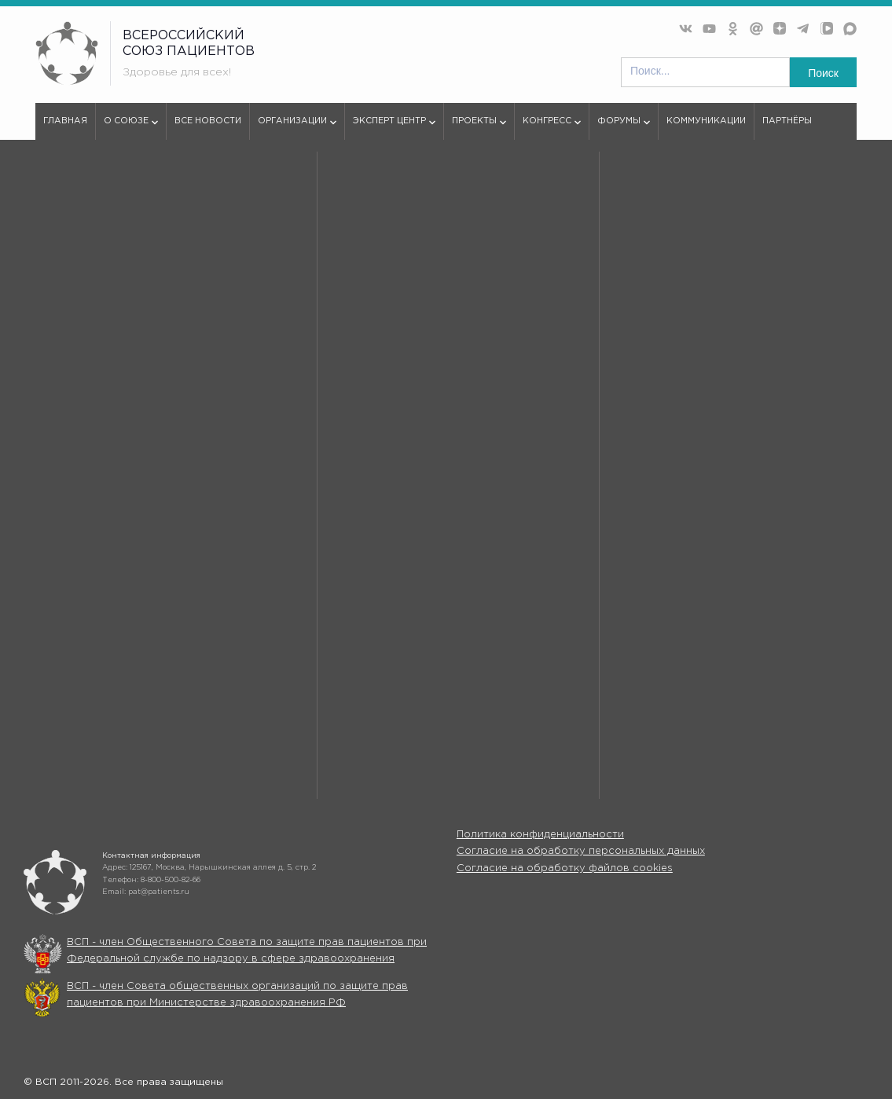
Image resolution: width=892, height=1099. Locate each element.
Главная (65, 121)
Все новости (207, 121)
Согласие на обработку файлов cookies (565, 868)
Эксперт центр (394, 128)
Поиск (823, 73)
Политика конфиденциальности (540, 834)
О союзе (131, 128)
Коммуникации (706, 121)
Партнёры (787, 121)
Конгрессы (586, 705)
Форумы (623, 128)
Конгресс (552, 128)
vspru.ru (53, 182)
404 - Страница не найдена (149, 182)
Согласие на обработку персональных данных (581, 851)
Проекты (479, 128)
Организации (297, 128)
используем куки (103, 526)
